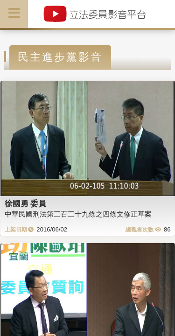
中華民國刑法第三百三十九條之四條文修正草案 (78, 214)
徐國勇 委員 (26, 203)
